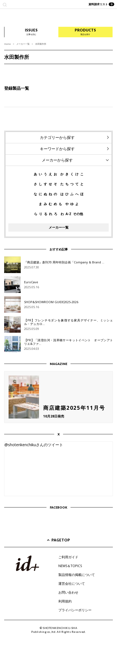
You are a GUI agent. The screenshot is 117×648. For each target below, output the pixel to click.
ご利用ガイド (68, 557)
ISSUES (31, 32)
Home (7, 43)
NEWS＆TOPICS (70, 566)
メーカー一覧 (23, 43)
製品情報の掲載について (76, 574)
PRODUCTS (85, 32)
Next (109, 69)
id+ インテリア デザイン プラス (58, 17)
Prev (7, 69)
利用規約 (65, 601)
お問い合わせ (68, 592)
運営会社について (71, 583)
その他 (78, 214)
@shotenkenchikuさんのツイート (33, 444)
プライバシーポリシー (75, 610)
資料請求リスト (102, 4)
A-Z (68, 214)
